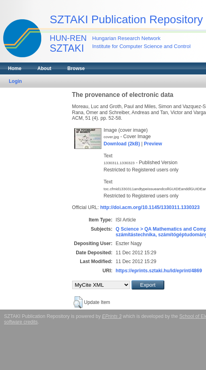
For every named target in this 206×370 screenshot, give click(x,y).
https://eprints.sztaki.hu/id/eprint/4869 (159, 270)
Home (14, 68)
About (44, 68)
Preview (153, 144)
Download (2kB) (122, 144)
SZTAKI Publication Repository (126, 19)
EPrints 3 (112, 316)
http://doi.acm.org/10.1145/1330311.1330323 (150, 207)
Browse (76, 68)
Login (15, 81)
